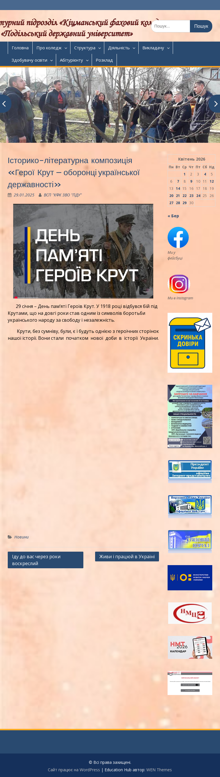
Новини (21, 537)
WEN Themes (159, 769)
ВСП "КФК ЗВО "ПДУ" (63, 195)
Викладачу (153, 47)
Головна (20, 47)
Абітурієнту (71, 60)
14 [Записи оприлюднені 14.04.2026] (178, 188)
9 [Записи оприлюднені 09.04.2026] (191, 181)
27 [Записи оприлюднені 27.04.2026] (171, 202)
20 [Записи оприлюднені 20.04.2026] (171, 195)
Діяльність (119, 47)
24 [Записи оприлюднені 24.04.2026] (198, 195)
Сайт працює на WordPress (74, 769)
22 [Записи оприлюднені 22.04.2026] (184, 195)
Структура (84, 47)
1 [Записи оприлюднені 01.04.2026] (185, 174)
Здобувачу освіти (29, 60)
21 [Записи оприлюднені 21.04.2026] (178, 195)
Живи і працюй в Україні (127, 556)
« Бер (173, 215)
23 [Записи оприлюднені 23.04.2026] (191, 195)
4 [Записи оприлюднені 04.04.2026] (205, 174)
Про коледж (49, 47)
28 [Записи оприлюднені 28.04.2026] (178, 202)
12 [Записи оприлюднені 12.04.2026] (212, 181)
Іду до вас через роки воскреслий (36, 560)
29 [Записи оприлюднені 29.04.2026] (184, 202)
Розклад (104, 60)
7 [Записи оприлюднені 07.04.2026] (178, 181)
